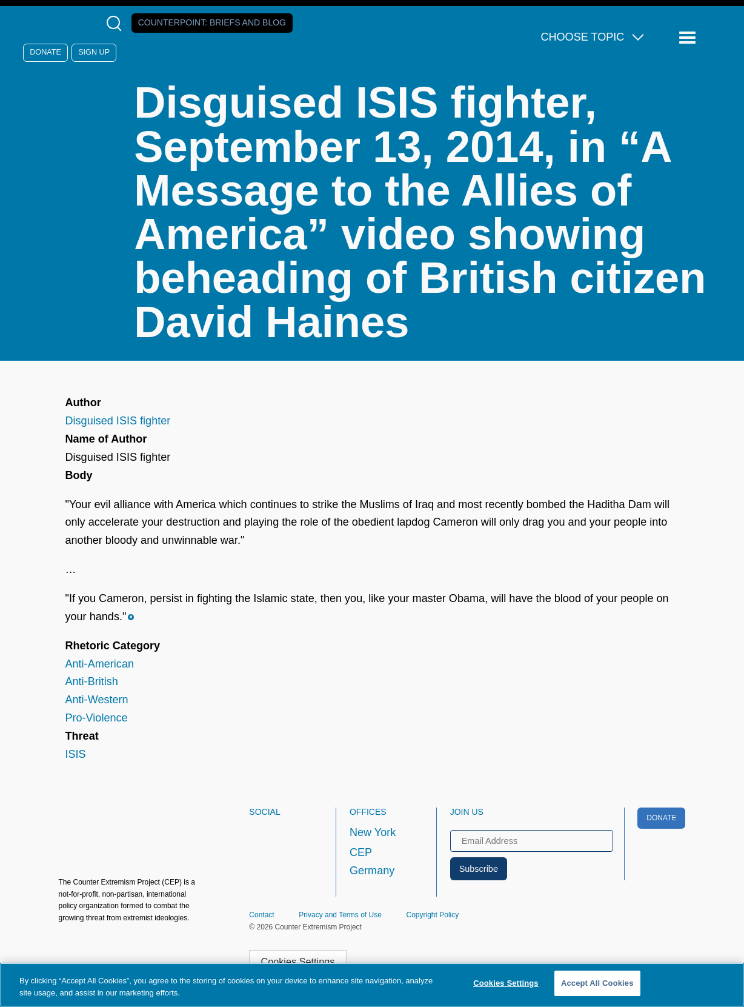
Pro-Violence (96, 718)
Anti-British (91, 681)
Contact (261, 915)
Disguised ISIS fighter (117, 421)
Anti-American (99, 664)
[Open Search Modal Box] (116, 23)
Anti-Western (96, 700)
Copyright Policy (433, 915)
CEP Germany (372, 861)
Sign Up (94, 52)
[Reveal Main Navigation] (689, 38)
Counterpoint (212, 22)
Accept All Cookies (597, 983)
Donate (45, 52)
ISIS (75, 754)
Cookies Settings (297, 961)
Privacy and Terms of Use (340, 915)
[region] (372, 985)
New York (373, 832)
